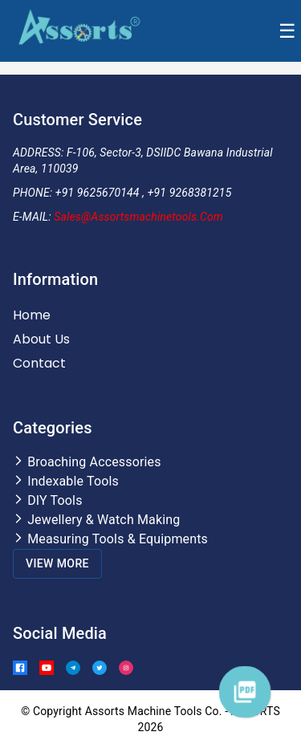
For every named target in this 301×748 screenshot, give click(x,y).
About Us (41, 339)
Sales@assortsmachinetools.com (138, 216)
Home (32, 315)
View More (57, 563)
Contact (39, 363)
